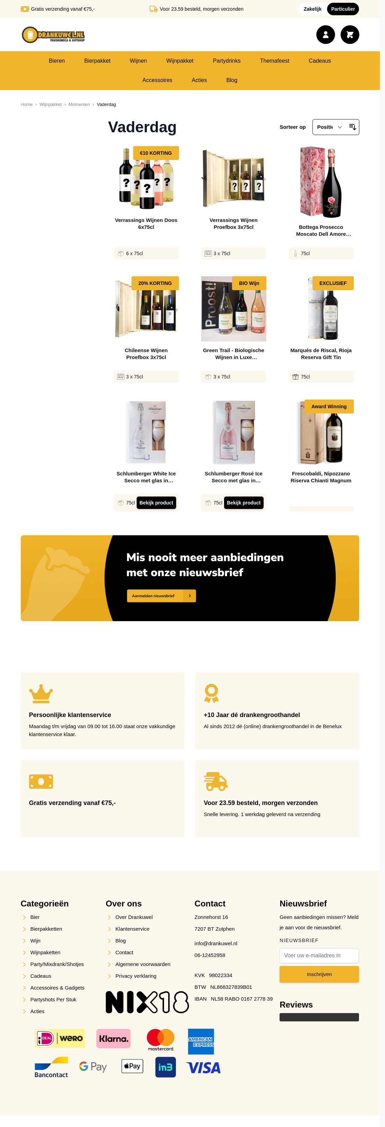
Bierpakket (97, 61)
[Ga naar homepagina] (27, 104)
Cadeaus (320, 61)
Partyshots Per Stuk (54, 999)
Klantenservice (132, 929)
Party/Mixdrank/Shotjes (57, 964)
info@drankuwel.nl (216, 943)
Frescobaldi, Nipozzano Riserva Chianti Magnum (321, 477)
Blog (231, 80)
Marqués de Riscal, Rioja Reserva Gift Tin (321, 353)
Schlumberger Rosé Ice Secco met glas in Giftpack (234, 477)
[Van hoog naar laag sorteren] (352, 127)
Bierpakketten (46, 929)
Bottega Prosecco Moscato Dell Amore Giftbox (321, 231)
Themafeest (274, 61)
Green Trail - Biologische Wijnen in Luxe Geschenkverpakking (233, 354)
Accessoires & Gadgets (58, 988)
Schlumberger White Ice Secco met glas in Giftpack (146, 477)
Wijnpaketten (46, 952)
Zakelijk (313, 9)
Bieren (57, 61)
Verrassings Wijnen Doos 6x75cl (146, 223)
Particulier (343, 9)
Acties (199, 80)
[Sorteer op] (329, 127)
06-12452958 (210, 955)
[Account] (325, 34)
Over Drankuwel (134, 917)
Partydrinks (227, 61)
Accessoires (157, 80)
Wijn (36, 940)
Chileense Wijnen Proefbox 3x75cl (146, 353)
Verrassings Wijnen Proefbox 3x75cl (233, 223)
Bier (35, 917)
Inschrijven (319, 974)
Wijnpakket (179, 61)
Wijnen (138, 61)
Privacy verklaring (136, 976)
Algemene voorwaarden (143, 964)
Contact (125, 952)
